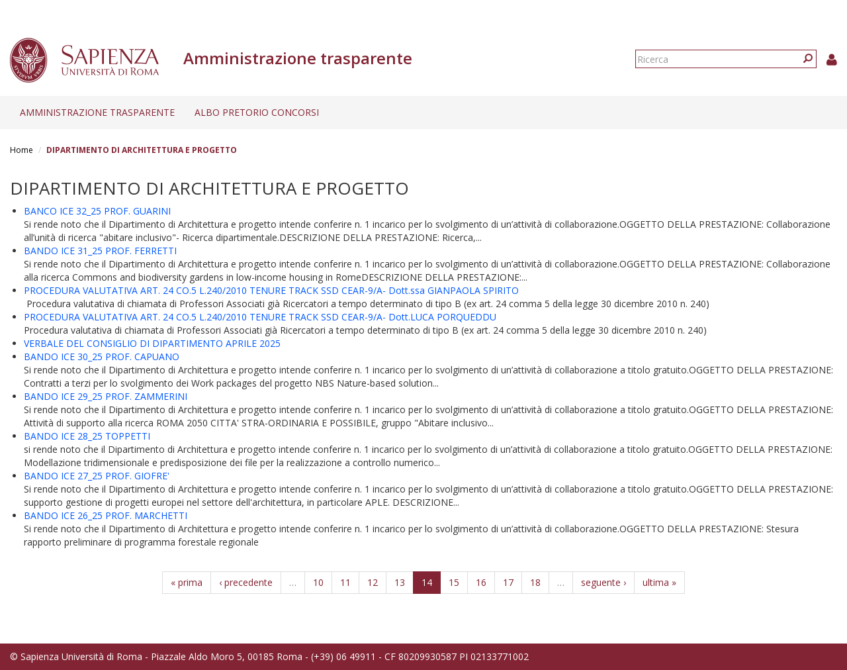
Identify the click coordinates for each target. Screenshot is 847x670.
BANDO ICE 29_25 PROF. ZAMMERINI (105, 396)
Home (21, 150)
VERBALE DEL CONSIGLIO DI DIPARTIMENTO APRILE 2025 (152, 343)
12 (372, 582)
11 (345, 582)
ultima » (659, 582)
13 (399, 582)
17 (508, 582)
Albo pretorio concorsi (257, 112)
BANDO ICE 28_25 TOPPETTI (87, 436)
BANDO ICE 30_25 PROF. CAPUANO (101, 356)
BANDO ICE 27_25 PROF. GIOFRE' (96, 475)
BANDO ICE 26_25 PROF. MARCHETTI (105, 515)
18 (535, 582)
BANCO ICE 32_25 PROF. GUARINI (97, 211)
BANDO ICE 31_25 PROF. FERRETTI (100, 250)
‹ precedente (246, 582)
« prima (186, 582)
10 (318, 582)
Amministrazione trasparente (97, 112)
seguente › (603, 582)
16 (481, 582)
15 (454, 582)
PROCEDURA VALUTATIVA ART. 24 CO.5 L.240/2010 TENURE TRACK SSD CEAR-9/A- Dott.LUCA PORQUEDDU (260, 317)
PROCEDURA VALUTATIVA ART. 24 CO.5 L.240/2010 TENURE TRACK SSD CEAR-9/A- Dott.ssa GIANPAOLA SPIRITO (271, 290)
